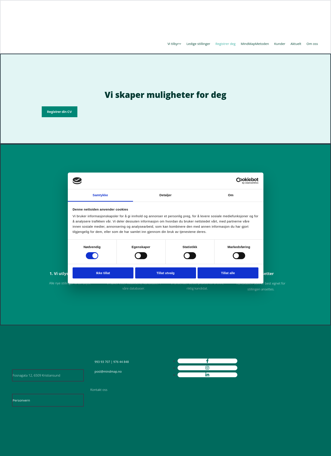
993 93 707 (102, 362)
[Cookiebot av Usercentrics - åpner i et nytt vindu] (239, 181)
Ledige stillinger (198, 43)
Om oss (312, 43)
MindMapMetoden (255, 43)
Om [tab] (230, 195)
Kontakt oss (98, 389)
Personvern (21, 400)
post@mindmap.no (108, 371)
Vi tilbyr (173, 43)
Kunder (279, 43)
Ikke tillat (103, 273)
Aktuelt (296, 43)
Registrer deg (225, 43)
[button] (59, 111)
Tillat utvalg (165, 273)
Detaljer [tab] (166, 195)
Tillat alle (228, 273)
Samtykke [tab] (100, 195)
